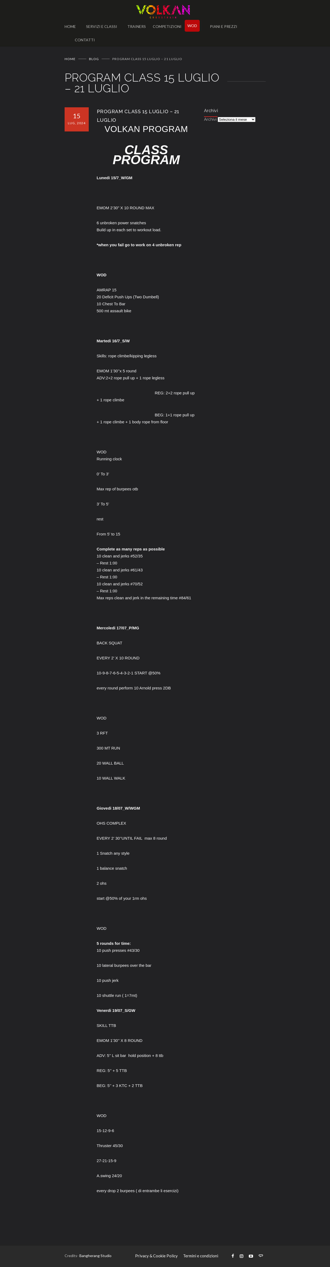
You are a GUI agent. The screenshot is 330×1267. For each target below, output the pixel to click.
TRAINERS (136, 26)
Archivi (210, 119)
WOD (192, 25)
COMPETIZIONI (167, 26)
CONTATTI (85, 40)
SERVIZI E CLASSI (101, 26)
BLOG (94, 59)
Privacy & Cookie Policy (156, 1255)
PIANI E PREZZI (223, 26)
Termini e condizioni (200, 1255)
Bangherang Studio (95, 1255)
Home (70, 59)
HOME (70, 26)
